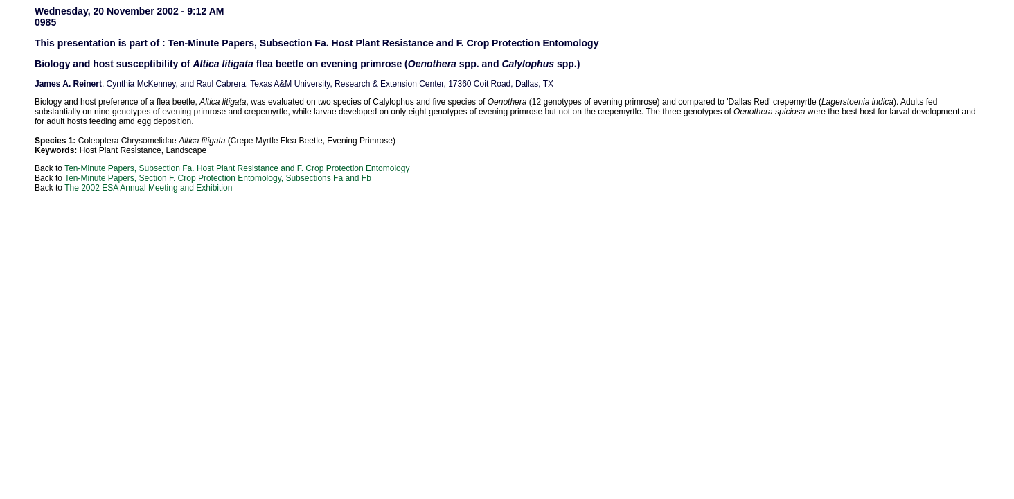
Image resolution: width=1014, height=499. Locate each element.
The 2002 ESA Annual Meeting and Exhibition (148, 188)
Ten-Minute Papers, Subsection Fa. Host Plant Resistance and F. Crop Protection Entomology (236, 168)
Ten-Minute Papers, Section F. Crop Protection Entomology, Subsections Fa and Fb (217, 178)
